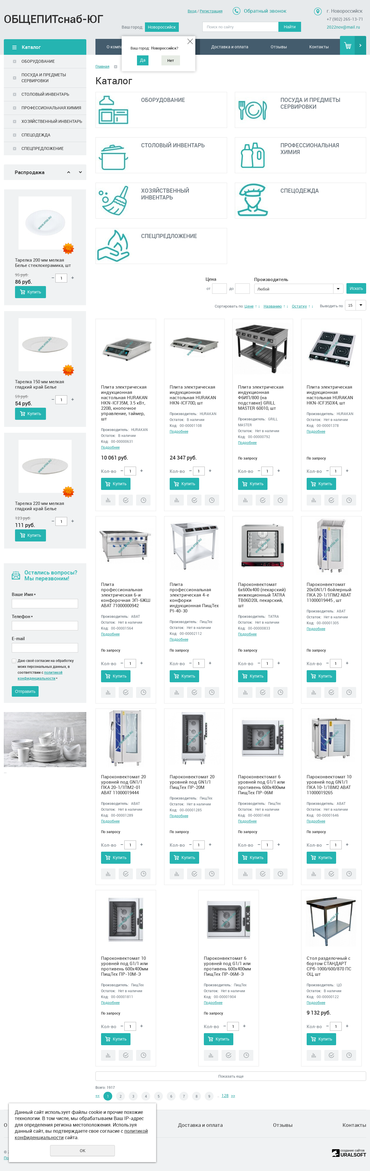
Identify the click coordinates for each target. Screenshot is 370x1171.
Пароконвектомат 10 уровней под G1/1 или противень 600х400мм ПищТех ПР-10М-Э (124, 966)
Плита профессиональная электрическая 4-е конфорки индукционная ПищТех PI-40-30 (194, 597)
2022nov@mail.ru (343, 27)
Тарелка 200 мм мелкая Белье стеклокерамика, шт (43, 384)
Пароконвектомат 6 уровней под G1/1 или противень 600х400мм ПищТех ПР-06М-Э (227, 966)
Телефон (22, 616)
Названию (273, 306)
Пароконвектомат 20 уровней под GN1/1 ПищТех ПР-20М (192, 782)
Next (80, 172)
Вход (192, 11)
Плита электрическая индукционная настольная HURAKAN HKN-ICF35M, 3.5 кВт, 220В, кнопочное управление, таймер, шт (124, 402)
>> (233, 1095)
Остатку (299, 306)
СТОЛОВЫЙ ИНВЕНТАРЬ (45, 94)
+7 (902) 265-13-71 (345, 19)
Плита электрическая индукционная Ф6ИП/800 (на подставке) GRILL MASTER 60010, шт (261, 397)
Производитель (271, 279)
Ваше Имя (24, 594)
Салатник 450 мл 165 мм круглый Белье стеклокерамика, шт (40, 262)
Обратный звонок (265, 10)
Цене (249, 306)
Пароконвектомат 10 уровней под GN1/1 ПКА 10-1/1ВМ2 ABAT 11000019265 (329, 784)
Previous (69, 172)
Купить (34, 292)
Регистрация (211, 11)
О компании (118, 46)
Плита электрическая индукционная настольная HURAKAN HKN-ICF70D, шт (193, 394)
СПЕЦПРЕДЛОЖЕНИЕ (43, 148)
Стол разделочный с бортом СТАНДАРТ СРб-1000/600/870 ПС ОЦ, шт (329, 966)
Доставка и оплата (229, 46)
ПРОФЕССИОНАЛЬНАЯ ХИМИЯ (51, 107)
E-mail (18, 638)
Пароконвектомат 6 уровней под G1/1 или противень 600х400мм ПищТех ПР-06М (261, 784)
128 (225, 1095)
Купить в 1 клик (126, 500)
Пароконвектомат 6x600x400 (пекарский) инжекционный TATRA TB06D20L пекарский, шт (262, 595)
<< (97, 1095)
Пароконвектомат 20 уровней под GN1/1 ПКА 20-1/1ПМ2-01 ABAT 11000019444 (123, 784)
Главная (102, 66)
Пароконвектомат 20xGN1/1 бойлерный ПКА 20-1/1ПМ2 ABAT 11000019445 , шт (329, 592)
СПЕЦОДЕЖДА (36, 135)
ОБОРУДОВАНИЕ (38, 61)
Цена (211, 279)
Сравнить (108, 500)
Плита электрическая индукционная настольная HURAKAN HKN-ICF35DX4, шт (330, 394)
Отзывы (279, 46)
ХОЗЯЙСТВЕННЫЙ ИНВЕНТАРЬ (52, 121)
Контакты (319, 46)
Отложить (143, 500)
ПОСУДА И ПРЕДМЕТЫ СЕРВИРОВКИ (44, 77)
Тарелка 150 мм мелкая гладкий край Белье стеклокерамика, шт (39, 506)
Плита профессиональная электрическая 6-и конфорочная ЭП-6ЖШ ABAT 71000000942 (125, 595)
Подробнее (110, 447)
